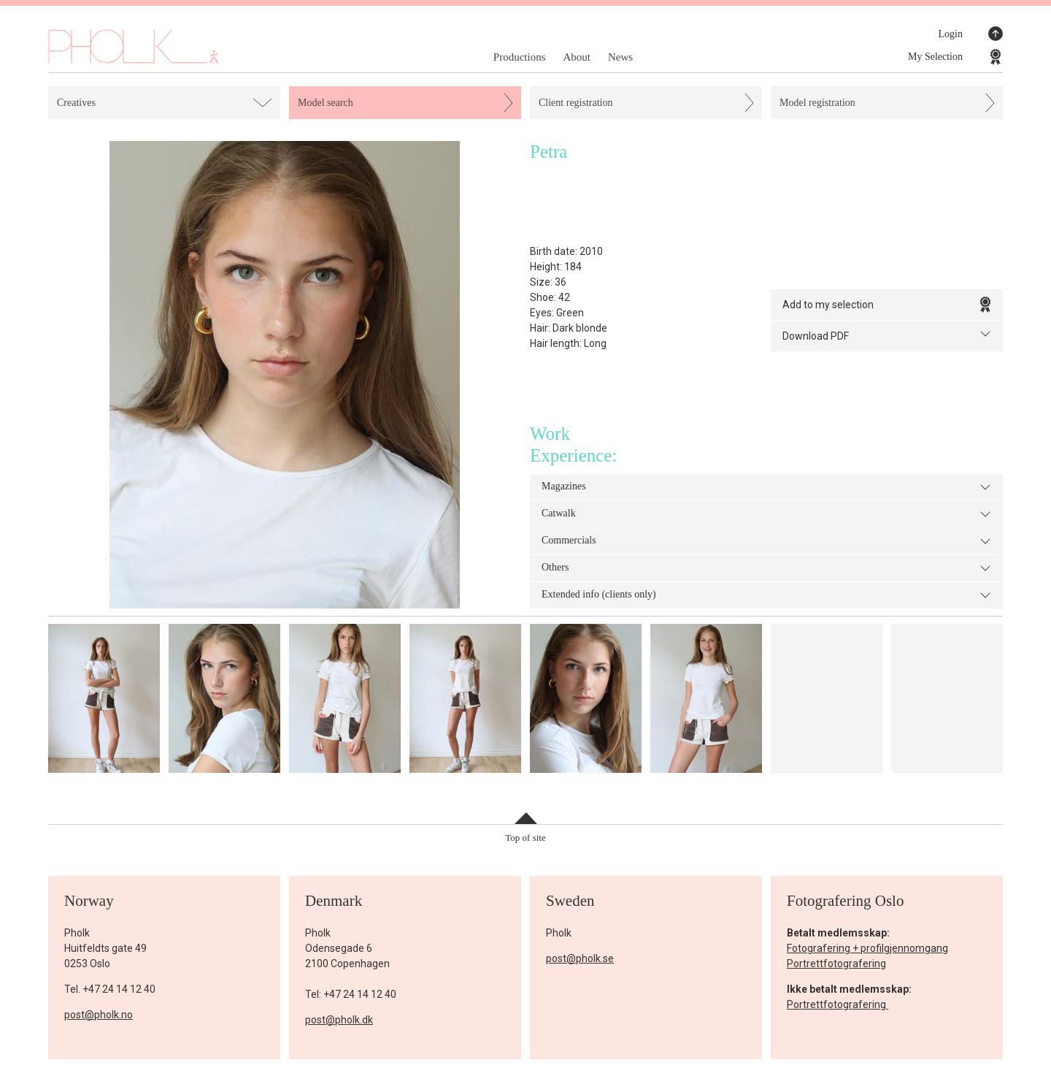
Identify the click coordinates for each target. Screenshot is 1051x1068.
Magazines (766, 487)
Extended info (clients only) (766, 595)
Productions (519, 57)
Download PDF (886, 335)
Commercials (766, 541)
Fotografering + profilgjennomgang (867, 948)
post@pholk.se (580, 958)
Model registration (817, 102)
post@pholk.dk (339, 1020)
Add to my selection (886, 305)
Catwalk (766, 514)
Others (766, 568)
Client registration (575, 102)
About (576, 57)
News (620, 57)
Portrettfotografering (836, 963)
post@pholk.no (98, 1015)
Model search (325, 102)
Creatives (76, 102)
